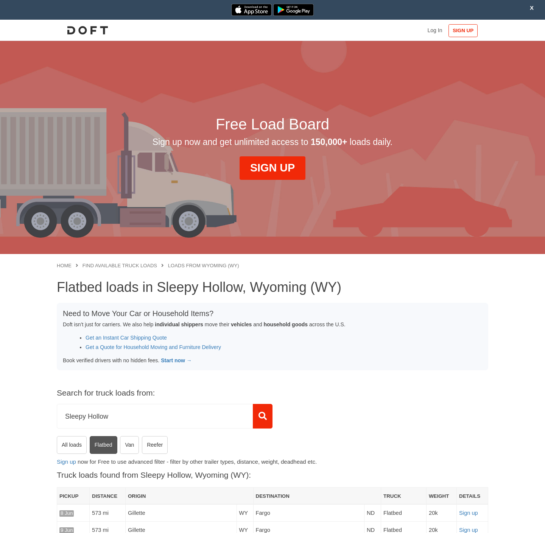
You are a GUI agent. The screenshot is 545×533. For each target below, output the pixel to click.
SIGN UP (463, 30)
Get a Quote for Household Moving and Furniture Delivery (153, 347)
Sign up (66, 461)
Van (129, 445)
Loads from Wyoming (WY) (203, 265)
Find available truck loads (120, 265)
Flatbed (103, 445)
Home (64, 265)
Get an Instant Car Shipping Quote (126, 338)
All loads (72, 445)
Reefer (155, 445)
